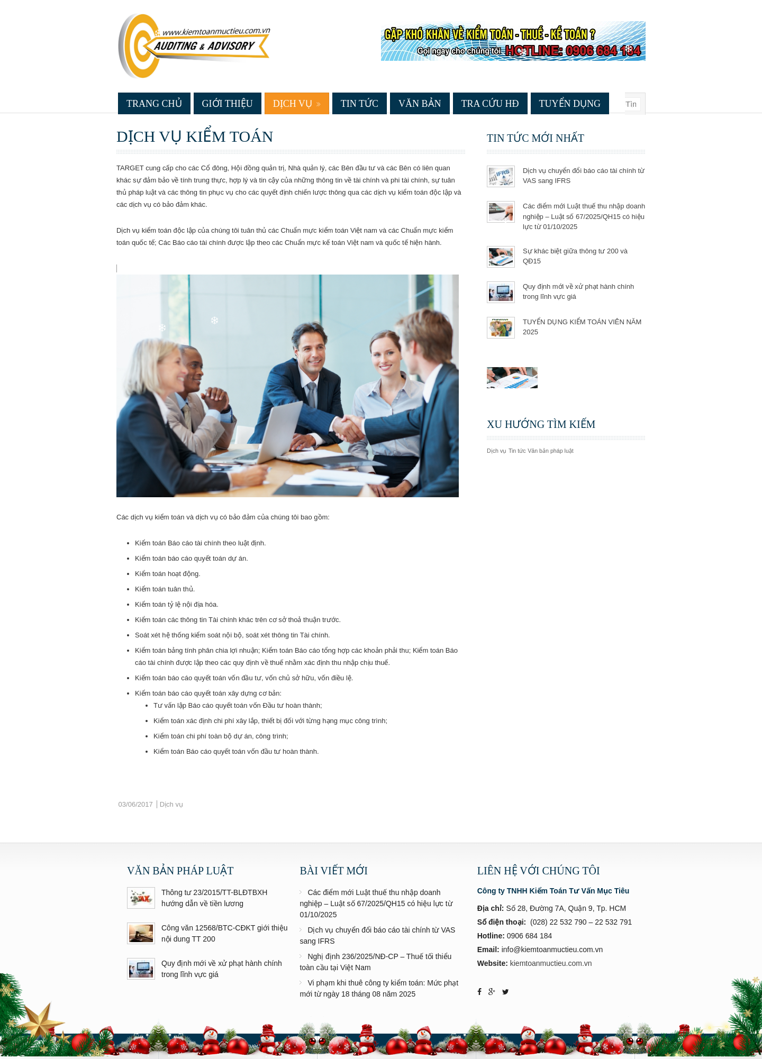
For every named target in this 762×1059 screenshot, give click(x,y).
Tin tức (359, 103)
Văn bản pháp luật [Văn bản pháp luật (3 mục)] (551, 451)
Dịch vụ (292, 103)
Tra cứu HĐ (490, 103)
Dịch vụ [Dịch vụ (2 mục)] (496, 451)
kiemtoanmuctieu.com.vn (551, 963)
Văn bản (419, 103)
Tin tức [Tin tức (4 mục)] (517, 451)
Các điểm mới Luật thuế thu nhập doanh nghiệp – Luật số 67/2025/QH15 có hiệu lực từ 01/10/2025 (584, 216)
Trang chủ (154, 103)
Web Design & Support (555, 1046)
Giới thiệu (227, 103)
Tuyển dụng (570, 103)
